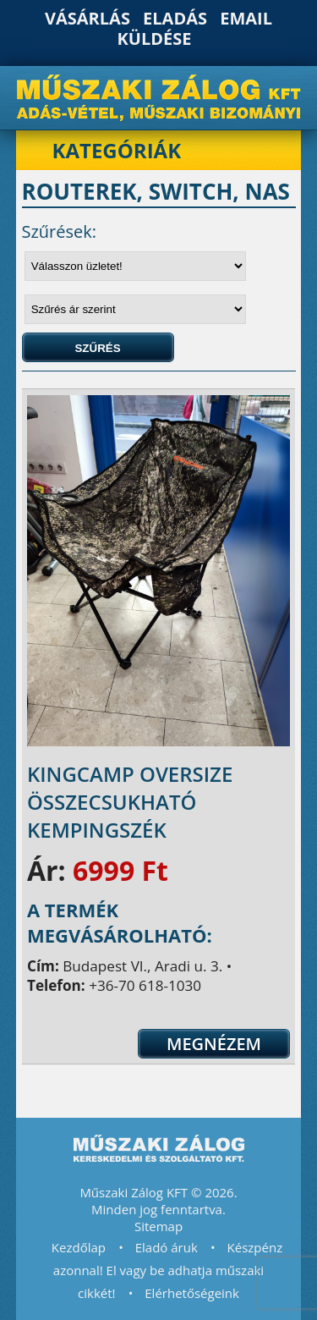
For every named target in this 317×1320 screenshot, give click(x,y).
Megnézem (214, 1043)
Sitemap (158, 1226)
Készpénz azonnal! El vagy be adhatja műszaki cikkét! (167, 1270)
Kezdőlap (79, 1247)
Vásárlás (87, 18)
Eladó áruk (166, 1247)
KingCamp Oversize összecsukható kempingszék (129, 802)
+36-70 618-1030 (145, 985)
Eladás (175, 18)
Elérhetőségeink (192, 1292)
